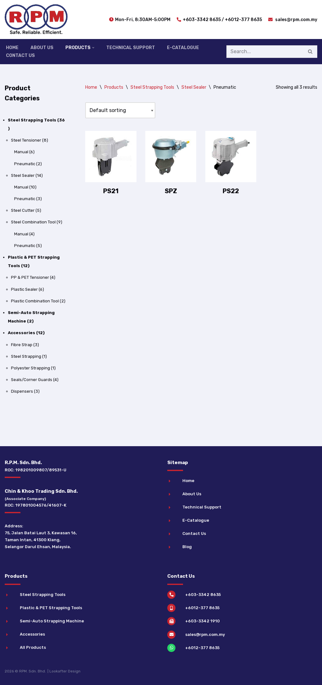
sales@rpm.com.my (295, 19)
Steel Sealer (193, 87)
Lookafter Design (64, 671)
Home (12, 47)
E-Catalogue (183, 47)
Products (113, 87)
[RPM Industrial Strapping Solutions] (36, 19)
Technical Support (130, 47)
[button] (93, 48)
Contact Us (20, 55)
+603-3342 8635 (202, 19)
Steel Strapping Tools (152, 87)
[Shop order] (120, 110)
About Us (42, 47)
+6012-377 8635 (243, 19)
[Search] (264, 51)
